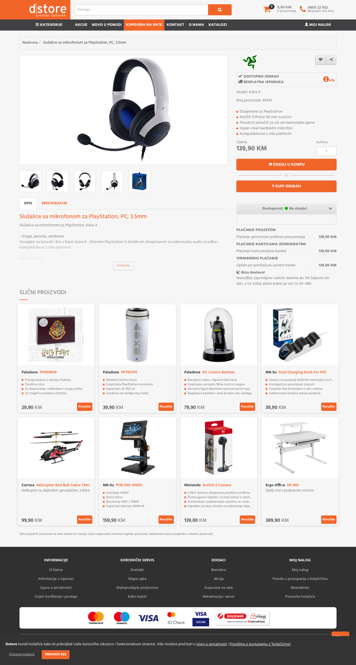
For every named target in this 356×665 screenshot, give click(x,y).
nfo (329, 80)
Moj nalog (318, 25)
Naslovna (30, 42)
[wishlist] (320, 60)
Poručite (84, 407)
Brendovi (218, 570)
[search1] (220, 9)
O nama (196, 25)
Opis (28, 203)
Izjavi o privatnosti (211, 644)
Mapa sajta (137, 579)
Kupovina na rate (144, 25)
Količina (322, 142)
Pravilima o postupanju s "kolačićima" (260, 644)
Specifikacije (54, 203)
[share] (331, 60)
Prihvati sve (55, 654)
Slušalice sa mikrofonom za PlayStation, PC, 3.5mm (84, 42)
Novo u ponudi (107, 25)
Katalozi (218, 25)
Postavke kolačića (21, 654)
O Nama (56, 570)
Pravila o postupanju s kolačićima (300, 579)
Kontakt (175, 25)
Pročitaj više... (124, 266)
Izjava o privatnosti (56, 588)
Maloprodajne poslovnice (137, 588)
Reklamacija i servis (218, 597)
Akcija (219, 579)
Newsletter (300, 588)
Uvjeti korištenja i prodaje (56, 597)
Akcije (81, 25)
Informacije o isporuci (56, 579)
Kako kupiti (137, 597)
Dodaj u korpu (286, 164)
